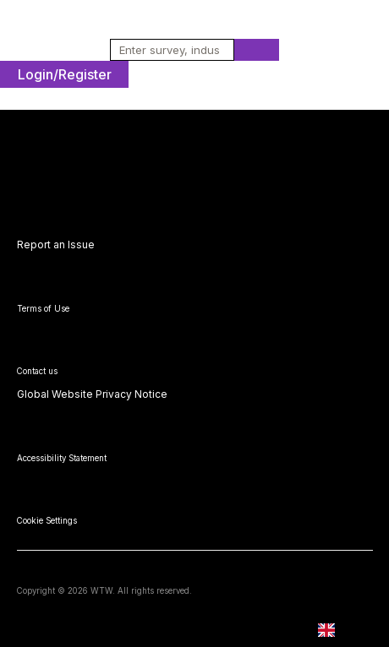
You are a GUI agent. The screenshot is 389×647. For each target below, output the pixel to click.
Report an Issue (56, 244)
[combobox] (166, 50)
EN (338, 631)
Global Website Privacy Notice (92, 394)
